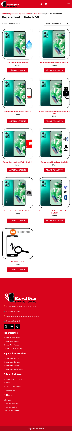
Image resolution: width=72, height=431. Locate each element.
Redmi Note (36, 13)
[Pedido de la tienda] (57, 23)
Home (4, 13)
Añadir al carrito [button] (17, 70)
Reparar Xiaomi (25, 13)
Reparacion (12, 13)
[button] (41, 4)
